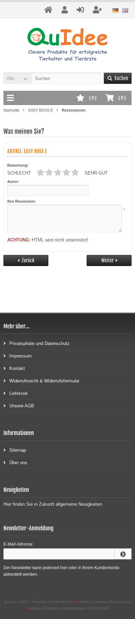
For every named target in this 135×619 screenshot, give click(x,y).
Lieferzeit (15, 393)
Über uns (15, 462)
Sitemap (14, 450)
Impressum (17, 356)
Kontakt (14, 368)
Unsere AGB (18, 405)
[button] (17, 78)
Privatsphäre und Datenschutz (36, 343)
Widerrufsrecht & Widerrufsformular (41, 380)
